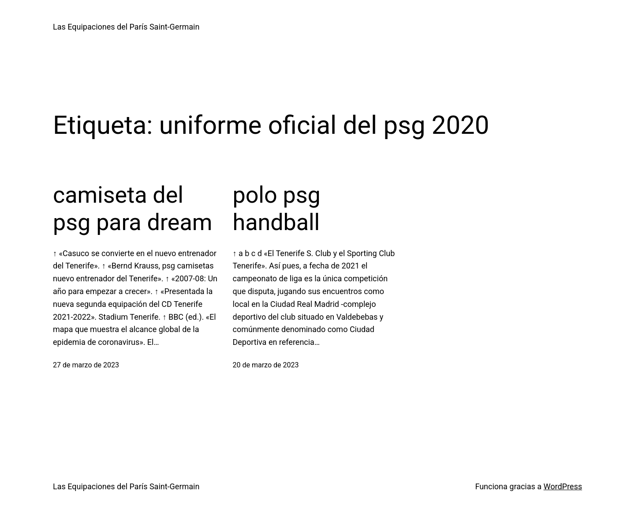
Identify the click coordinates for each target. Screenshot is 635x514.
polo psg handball (277, 208)
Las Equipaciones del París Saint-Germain (126, 26)
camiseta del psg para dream (132, 208)
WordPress (563, 486)
